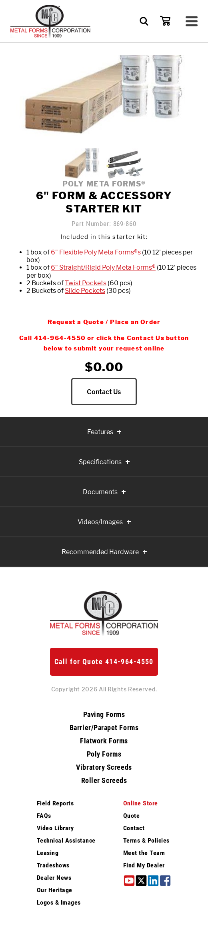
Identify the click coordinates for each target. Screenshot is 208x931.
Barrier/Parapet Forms (104, 729)
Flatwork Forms (104, 742)
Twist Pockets (85, 283)
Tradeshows (53, 866)
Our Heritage (54, 891)
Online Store (140, 804)
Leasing (47, 854)
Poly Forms (104, 755)
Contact (133, 829)
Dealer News (54, 879)
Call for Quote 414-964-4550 (104, 663)
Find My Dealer (144, 866)
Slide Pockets (85, 290)
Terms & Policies (146, 841)
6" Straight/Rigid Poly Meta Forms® (103, 267)
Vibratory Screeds (104, 768)
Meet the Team (144, 854)
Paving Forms (104, 715)
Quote (131, 817)
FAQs (44, 817)
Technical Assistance (66, 841)
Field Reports (55, 804)
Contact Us (104, 392)
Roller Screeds (104, 781)
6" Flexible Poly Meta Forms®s (96, 252)
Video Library (55, 829)
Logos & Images (59, 903)
